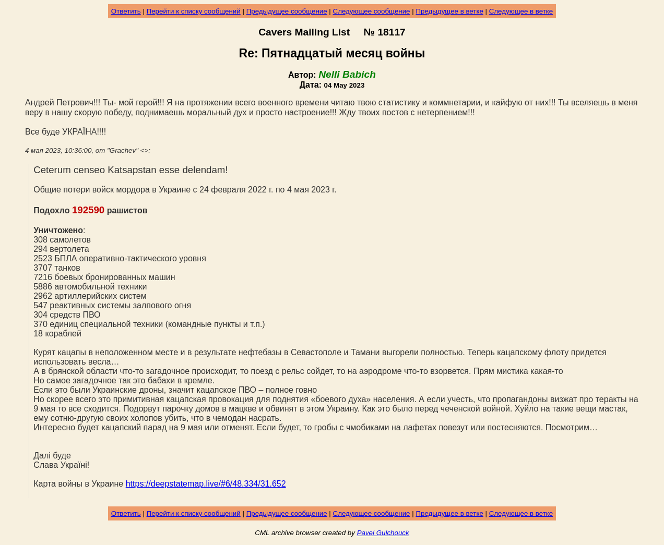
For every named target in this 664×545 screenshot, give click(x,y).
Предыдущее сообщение (286, 11)
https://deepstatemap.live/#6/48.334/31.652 (206, 483)
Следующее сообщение (371, 11)
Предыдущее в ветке (449, 11)
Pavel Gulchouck (383, 533)
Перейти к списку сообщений (194, 11)
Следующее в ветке (521, 11)
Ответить (126, 11)
